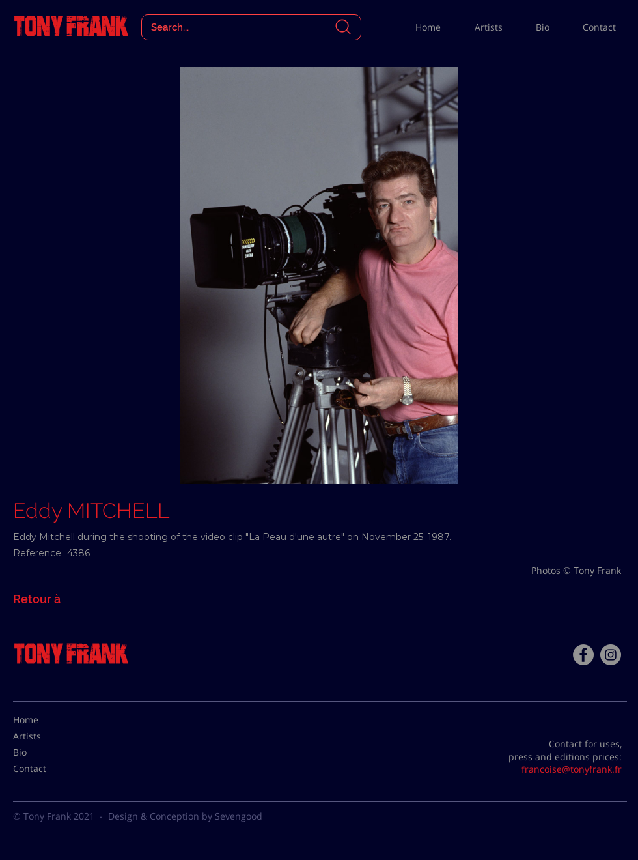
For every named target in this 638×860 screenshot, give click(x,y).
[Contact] (45, 769)
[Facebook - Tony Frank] (583, 654)
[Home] (45, 720)
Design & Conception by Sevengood (185, 816)
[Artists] (45, 736)
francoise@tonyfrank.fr (571, 769)
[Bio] (45, 752)
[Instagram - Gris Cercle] (610, 654)
